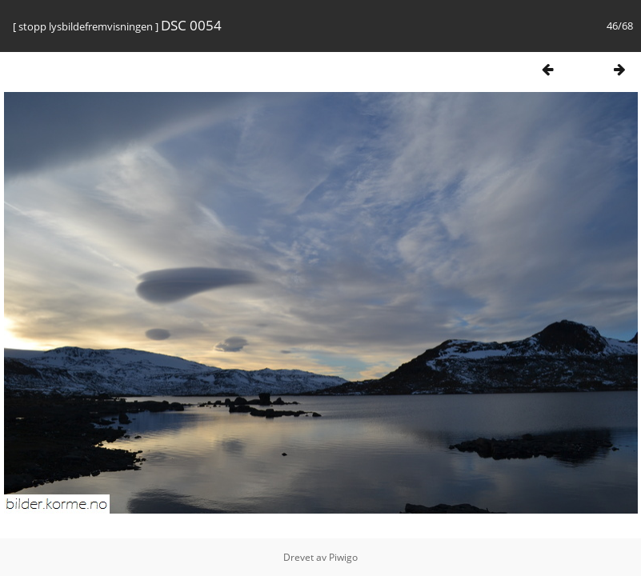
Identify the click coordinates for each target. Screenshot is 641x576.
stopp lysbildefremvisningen (85, 26)
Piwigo (343, 557)
